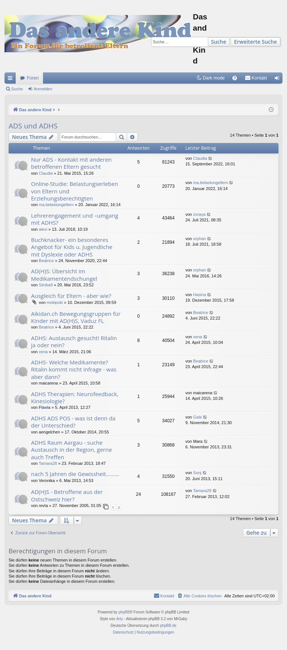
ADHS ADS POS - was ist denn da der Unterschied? (73, 421)
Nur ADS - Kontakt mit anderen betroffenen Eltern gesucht (71, 163)
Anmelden (43, 89)
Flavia (44, 407)
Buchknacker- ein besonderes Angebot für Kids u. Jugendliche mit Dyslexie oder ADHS (71, 247)
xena (43, 351)
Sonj (197, 472)
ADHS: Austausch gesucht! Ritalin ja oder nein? (74, 341)
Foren (32, 78)
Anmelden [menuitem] (279, 79)
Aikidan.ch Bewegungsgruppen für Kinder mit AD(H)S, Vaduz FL (76, 317)
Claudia (46, 173)
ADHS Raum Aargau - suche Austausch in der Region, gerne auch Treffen (71, 450)
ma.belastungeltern (56, 204)
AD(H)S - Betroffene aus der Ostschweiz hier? (67, 495)
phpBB (124, 612)
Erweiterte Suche (255, 41)
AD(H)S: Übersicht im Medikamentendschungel (64, 274)
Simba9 (46, 285)
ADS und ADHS (33, 126)
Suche (218, 41)
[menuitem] (234, 78)
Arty (119, 619)
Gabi (197, 417)
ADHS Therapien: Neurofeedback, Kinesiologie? (74, 397)
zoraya (199, 214)
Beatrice (46, 260)
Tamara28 (48, 463)
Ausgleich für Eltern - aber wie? (71, 295)
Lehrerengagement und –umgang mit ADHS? (74, 219)
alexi (43, 229)
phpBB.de (168, 625)
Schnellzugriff (11, 79)
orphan (199, 238)
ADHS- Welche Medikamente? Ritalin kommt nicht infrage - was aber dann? (74, 369)
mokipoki (55, 302)
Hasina (199, 294)
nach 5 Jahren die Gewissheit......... (75, 474)
